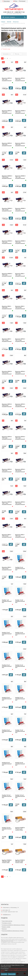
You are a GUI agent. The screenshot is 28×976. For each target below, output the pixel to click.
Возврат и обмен (6, 926)
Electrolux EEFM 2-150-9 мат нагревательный (7, 470)
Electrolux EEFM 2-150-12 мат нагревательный (20, 503)
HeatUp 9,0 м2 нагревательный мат (20, 764)
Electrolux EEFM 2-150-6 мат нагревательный (20, 144)
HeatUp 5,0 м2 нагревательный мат (20, 699)
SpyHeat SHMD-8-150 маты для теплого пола (7, 861)
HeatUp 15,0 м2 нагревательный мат (6, 829)
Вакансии (4, 928)
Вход (15, 1)
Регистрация (22, 1)
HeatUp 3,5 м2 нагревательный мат (20, 666)
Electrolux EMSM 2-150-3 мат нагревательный (20, 112)
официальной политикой (7, 940)
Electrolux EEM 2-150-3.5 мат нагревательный (6, 568)
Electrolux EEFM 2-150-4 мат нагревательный (7, 144)
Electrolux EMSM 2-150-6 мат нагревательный (20, 242)
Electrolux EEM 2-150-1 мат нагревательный (20, 275)
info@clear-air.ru (7, 914)
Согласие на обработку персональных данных (13, 924)
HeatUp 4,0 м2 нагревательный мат (6, 699)
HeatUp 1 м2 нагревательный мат (6, 601)
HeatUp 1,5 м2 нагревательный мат (20, 601)
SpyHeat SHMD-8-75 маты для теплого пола (20, 829)
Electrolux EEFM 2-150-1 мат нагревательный (7, 79)
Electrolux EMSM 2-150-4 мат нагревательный (7, 242)
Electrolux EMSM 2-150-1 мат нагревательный (20, 177)
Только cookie (11, 974)
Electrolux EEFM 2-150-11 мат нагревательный (7, 503)
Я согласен (4, 974)
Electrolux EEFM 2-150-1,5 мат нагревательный (20, 340)
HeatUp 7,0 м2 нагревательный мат (20, 731)
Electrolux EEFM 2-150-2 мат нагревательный (20, 79)
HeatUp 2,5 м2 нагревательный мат (20, 634)
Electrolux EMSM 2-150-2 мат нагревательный (20, 210)
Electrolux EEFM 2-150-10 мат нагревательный (20, 470)
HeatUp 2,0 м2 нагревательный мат (6, 634)
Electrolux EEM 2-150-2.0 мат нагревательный (20, 307)
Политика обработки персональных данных (13, 930)
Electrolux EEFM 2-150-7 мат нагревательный (20, 438)
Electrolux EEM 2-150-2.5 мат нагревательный (6, 536)
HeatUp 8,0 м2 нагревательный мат (6, 764)
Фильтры (17, 54)
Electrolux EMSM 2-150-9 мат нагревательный (7, 275)
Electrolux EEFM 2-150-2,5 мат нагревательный (20, 405)
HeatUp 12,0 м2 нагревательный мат (20, 796)
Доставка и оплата (6, 923)
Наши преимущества (7, 921)
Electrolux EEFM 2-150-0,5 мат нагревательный (7, 405)
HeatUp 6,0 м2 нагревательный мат (6, 731)
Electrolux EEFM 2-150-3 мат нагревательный (7, 112)
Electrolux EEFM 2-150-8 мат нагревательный (20, 373)
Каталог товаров (9, 17)
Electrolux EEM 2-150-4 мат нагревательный (20, 536)
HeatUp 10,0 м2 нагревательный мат (6, 796)
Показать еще (5, 49)
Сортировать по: (7, 54)
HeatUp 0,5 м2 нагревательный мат (20, 568)
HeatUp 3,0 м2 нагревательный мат (6, 666)
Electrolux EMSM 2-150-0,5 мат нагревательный (7, 177)
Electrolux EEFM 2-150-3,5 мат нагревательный (7, 373)
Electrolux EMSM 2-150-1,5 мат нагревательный (7, 210)
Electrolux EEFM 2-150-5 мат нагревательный (7, 438)
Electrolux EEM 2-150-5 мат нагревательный (6, 307)
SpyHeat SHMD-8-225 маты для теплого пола (20, 861)
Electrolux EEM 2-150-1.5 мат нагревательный (6, 340)
